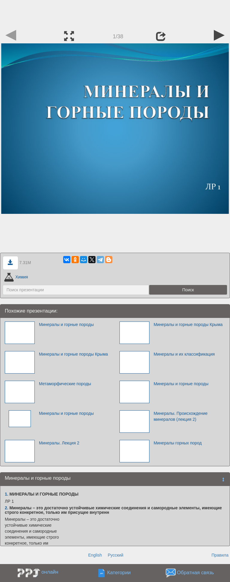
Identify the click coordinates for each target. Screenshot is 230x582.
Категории (119, 573)
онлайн (49, 572)
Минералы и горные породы (66, 324)
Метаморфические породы (65, 383)
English (95, 555)
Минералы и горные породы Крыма (188, 324)
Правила (220, 555)
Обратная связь (195, 573)
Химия (16, 277)
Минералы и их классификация (184, 354)
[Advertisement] (115, 13)
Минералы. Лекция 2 (59, 443)
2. (6, 507)
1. (6, 494)
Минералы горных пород (178, 443)
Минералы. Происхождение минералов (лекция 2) (181, 416)
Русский (115, 555)
